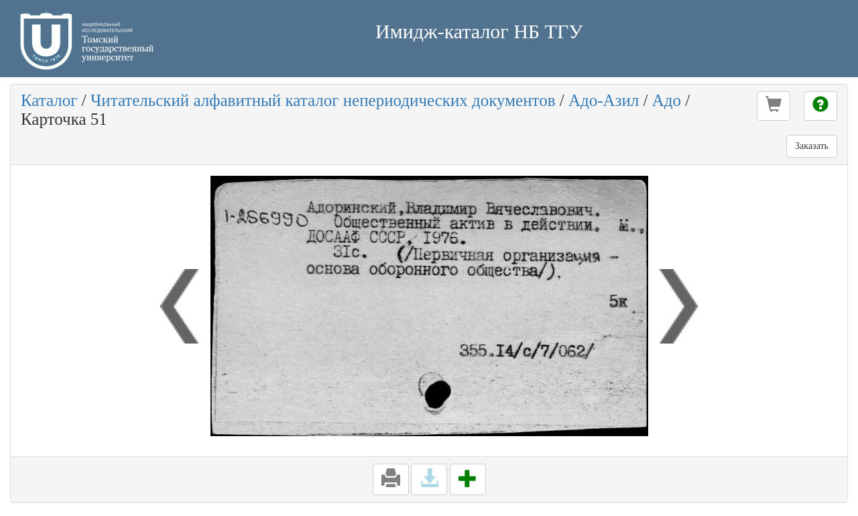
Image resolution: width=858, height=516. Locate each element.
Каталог (49, 100)
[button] (773, 106)
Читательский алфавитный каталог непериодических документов (322, 100)
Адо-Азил (603, 100)
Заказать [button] (812, 146)
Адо (666, 100)
